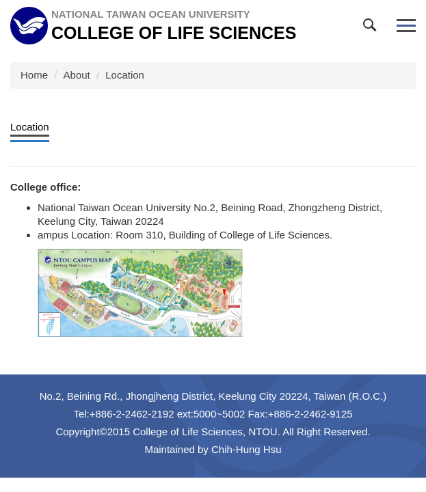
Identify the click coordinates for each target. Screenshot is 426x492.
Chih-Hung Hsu (246, 449)
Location (124, 75)
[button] (372, 28)
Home (34, 75)
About (77, 75)
